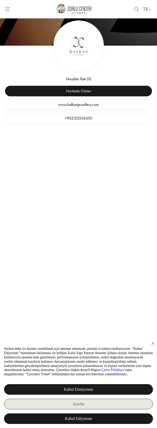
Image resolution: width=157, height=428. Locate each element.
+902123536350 (78, 118)
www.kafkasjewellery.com (78, 104)
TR (147, 9)
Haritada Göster (78, 91)
